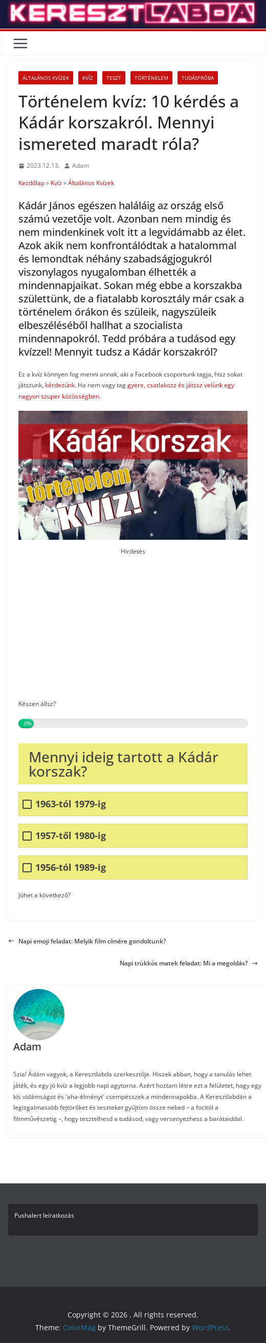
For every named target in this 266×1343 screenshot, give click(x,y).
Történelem (151, 77)
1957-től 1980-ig (70, 836)
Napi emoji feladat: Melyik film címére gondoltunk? (87, 941)
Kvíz (87, 77)
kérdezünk (60, 385)
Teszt (113, 77)
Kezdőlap (31, 183)
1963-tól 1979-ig (70, 804)
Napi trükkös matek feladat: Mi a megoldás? (189, 963)
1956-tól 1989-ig (70, 867)
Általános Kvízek (46, 77)
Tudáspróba (198, 77)
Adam (80, 165)
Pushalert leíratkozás (44, 1215)
